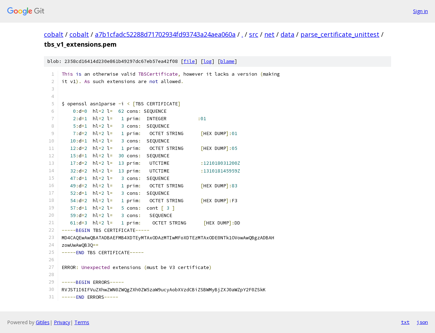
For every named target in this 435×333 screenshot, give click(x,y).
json (422, 322)
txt (405, 322)
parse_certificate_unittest (339, 34)
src (253, 34)
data (287, 34)
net (269, 34)
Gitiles (43, 322)
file (189, 61)
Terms (81, 322)
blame (227, 61)
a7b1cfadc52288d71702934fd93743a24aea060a (165, 34)
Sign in (420, 11)
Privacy (62, 322)
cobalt (53, 34)
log (207, 61)
